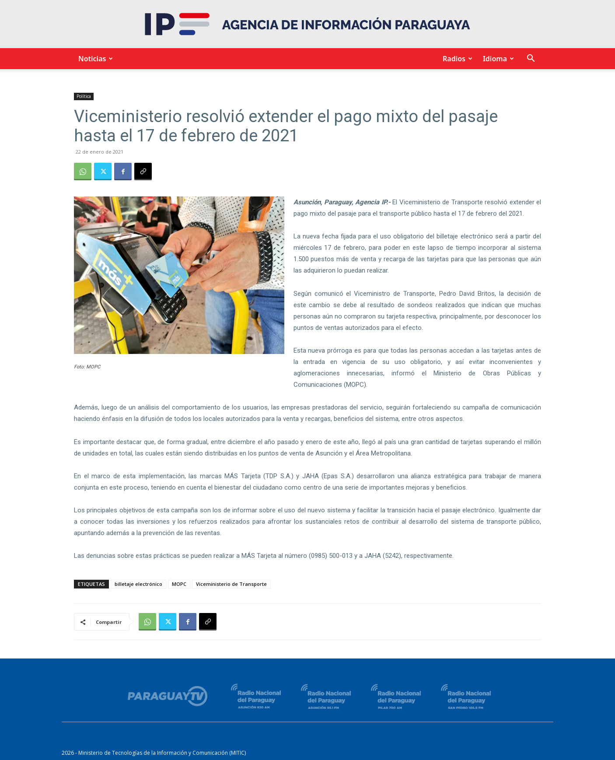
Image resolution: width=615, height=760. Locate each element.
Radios (456, 58)
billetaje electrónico (138, 584)
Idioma (497, 58)
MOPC (179, 584)
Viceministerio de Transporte (231, 584)
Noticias (94, 58)
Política (84, 96)
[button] (530, 59)
